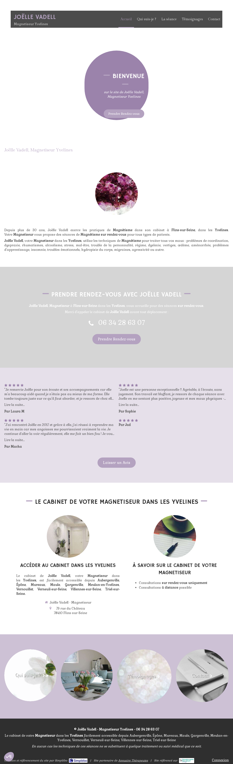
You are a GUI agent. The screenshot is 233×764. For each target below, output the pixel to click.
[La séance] (87, 675)
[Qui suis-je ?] (30, 675)
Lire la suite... (14, 405)
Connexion (220, 760)
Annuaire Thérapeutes (133, 760)
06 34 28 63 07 (121, 322)
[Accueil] (116, 135)
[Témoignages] (144, 676)
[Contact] (202, 675)
